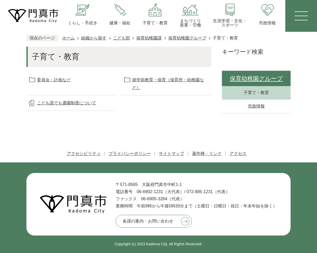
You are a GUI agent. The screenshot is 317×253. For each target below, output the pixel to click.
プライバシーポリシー (130, 153)
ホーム (68, 38)
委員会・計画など (54, 80)
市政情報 (256, 106)
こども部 (121, 38)
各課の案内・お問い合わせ (148, 221)
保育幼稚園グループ (187, 38)
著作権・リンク (207, 153)
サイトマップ (171, 153)
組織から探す (93, 38)
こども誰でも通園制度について (66, 103)
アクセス (238, 153)
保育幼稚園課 (149, 38)
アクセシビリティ (84, 153)
